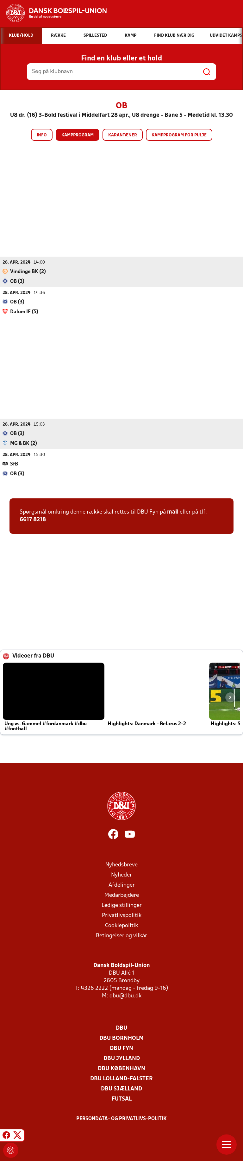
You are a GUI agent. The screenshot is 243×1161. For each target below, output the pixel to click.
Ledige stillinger (122, 905)
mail (172, 512)
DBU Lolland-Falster (121, 1079)
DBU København (121, 1068)
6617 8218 (33, 519)
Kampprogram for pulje (179, 135)
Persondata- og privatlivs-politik (121, 1119)
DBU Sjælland (121, 1089)
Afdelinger (122, 885)
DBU (121, 1028)
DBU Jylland (121, 1058)
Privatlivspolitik (121, 915)
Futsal (122, 1099)
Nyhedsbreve (121, 865)
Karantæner (122, 135)
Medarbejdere (121, 895)
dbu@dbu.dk (125, 996)
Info (42, 135)
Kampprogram (77, 135)
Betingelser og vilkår (121, 936)
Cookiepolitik (121, 925)
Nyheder (121, 875)
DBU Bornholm (121, 1038)
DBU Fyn (121, 1048)
